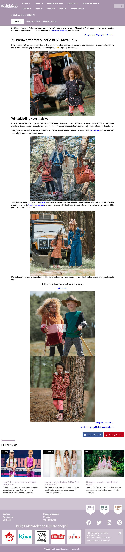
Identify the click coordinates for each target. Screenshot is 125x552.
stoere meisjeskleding (59, 31)
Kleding (18, 21)
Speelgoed (73, 3)
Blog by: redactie (49, 21)
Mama (62, 8)
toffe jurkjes (94, 130)
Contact (6, 514)
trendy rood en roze (36, 205)
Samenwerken (77, 8)
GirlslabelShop (49, 520)
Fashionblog (48, 452)
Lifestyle (26, 8)
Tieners (39, 3)
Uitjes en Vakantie (90, 3)
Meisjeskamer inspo (55, 3)
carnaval (88, 452)
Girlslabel (7, 520)
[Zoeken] (122, 6)
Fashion (26, 3)
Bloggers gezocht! (51, 514)
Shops (38, 8)
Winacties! (51, 8)
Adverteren (8, 517)
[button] (93, 434)
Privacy (46, 517)
